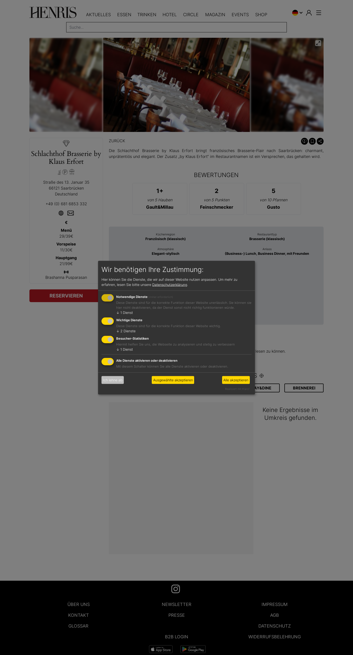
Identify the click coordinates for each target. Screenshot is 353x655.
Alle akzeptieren (235, 380)
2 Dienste (126, 331)
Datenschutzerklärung (169, 285)
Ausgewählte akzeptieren (173, 380)
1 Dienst (124, 312)
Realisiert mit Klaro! (237, 388)
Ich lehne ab (113, 380)
